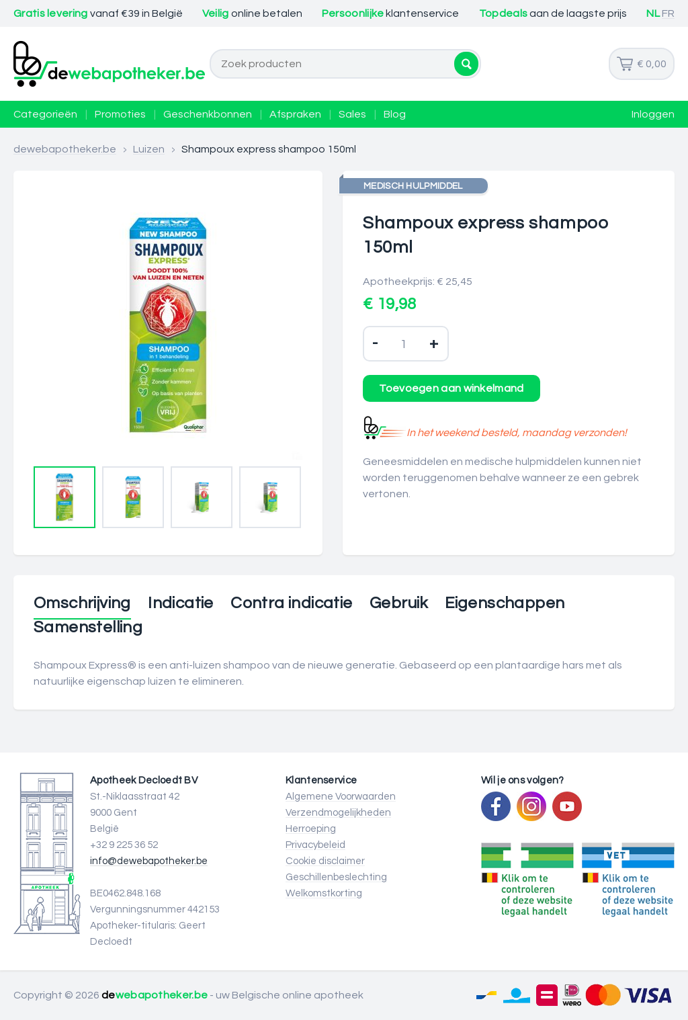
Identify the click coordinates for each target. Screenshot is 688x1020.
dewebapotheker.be (64, 149)
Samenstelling (88, 628)
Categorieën (45, 114)
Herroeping (311, 829)
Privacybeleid (315, 845)
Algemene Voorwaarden (341, 797)
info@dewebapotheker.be (149, 861)
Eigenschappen (504, 603)
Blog (395, 114)
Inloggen (653, 114)
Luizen (149, 149)
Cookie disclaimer (325, 861)
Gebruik (399, 603)
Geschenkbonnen (207, 114)
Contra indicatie (291, 603)
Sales (352, 114)
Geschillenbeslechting (336, 877)
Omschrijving (82, 603)
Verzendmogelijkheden (338, 813)
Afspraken (295, 114)
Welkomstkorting (324, 893)
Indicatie (181, 603)
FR (668, 13)
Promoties (120, 114)
